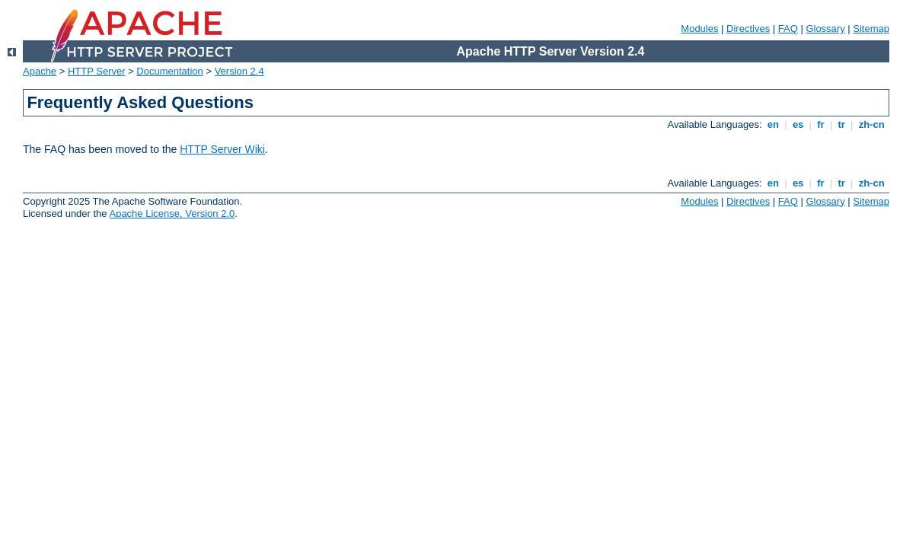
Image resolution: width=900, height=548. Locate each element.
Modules (699, 28)
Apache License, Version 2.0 (172, 213)
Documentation (169, 71)
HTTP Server (97, 71)
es (798, 124)
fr (821, 124)
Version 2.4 (239, 71)
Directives (748, 28)
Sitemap (871, 28)
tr (841, 124)
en (772, 124)
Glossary (825, 28)
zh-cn (871, 124)
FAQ (788, 28)
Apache (39, 71)
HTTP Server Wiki (222, 149)
